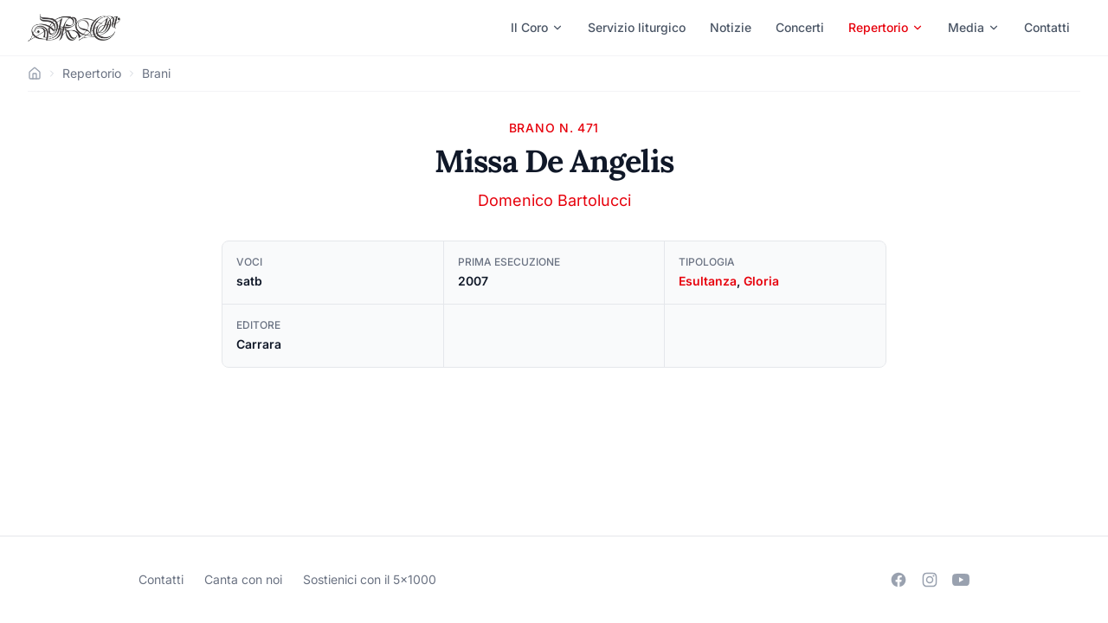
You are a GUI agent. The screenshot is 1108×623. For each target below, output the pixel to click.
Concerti (800, 27)
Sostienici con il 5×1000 (369, 579)
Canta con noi (243, 579)
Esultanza (708, 280)
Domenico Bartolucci (554, 200)
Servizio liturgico (637, 27)
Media (974, 27)
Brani (156, 73)
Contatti (1047, 27)
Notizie (730, 27)
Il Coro (537, 27)
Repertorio (886, 27)
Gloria (761, 280)
